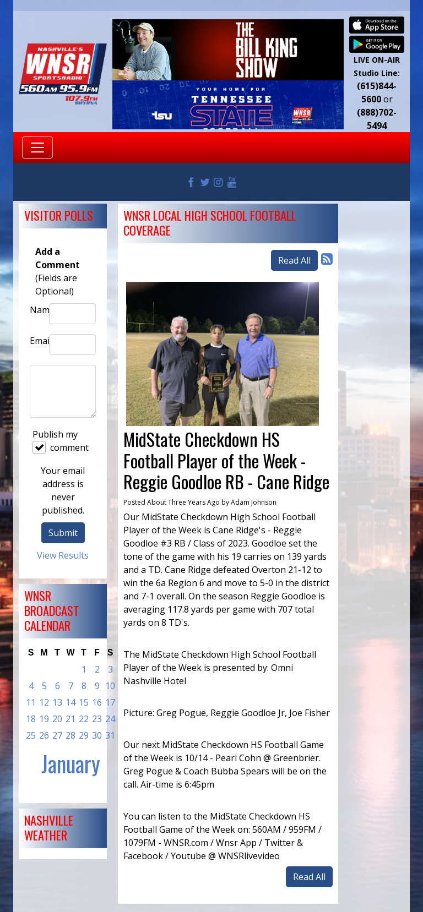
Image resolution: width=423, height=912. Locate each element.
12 (44, 702)
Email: (37, 341)
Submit (63, 533)
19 (44, 719)
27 (57, 735)
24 (110, 719)
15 (84, 702)
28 (70, 735)
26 (44, 735)
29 (84, 735)
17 (110, 702)
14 (70, 702)
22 (84, 719)
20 (57, 719)
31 (110, 735)
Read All (294, 260)
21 (70, 719)
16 (97, 702)
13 (57, 702)
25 (31, 735)
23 (97, 719)
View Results (63, 555)
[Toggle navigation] (37, 147)
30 (97, 735)
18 (31, 719)
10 (110, 686)
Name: (37, 310)
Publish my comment (60, 441)
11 (31, 702)
